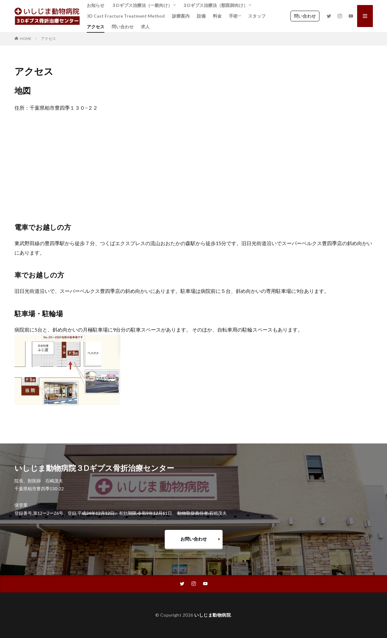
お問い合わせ (193, 539)
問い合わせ (123, 26)
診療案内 (181, 16)
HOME (25, 38)
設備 (201, 16)
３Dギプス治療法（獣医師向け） (215, 5)
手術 (233, 16)
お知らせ (95, 5)
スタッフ (257, 16)
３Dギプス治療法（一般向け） (142, 5)
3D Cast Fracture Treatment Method (126, 16)
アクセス (95, 26)
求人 (145, 26)
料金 (217, 16)
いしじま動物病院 (212, 615)
